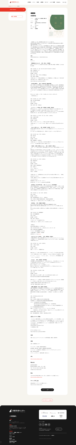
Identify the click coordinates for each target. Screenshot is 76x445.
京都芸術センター (14, 2)
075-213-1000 (42, 430)
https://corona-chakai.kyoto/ (36, 377)
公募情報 (41, 2)
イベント (33, 2)
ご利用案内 (29, 2)
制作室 (38, 2)
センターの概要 (52, 2)
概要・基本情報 (14, 16)
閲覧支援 (53, 435)
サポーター (46, 2)
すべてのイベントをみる (47, 400)
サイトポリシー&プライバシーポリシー (45, 435)
